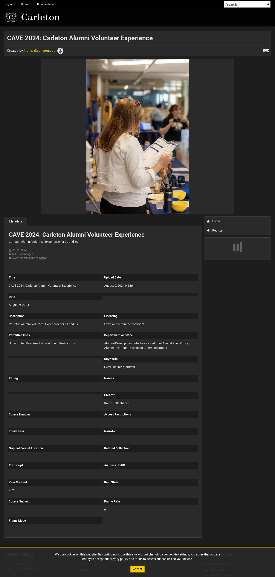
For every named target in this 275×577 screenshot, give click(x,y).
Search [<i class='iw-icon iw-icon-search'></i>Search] (268, 3)
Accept (137, 569)
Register (215, 230)
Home (24, 4)
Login (213, 221)
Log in (8, 4)
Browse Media (45, 4)
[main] (137, 286)
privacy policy (119, 559)
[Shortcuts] (266, 49)
